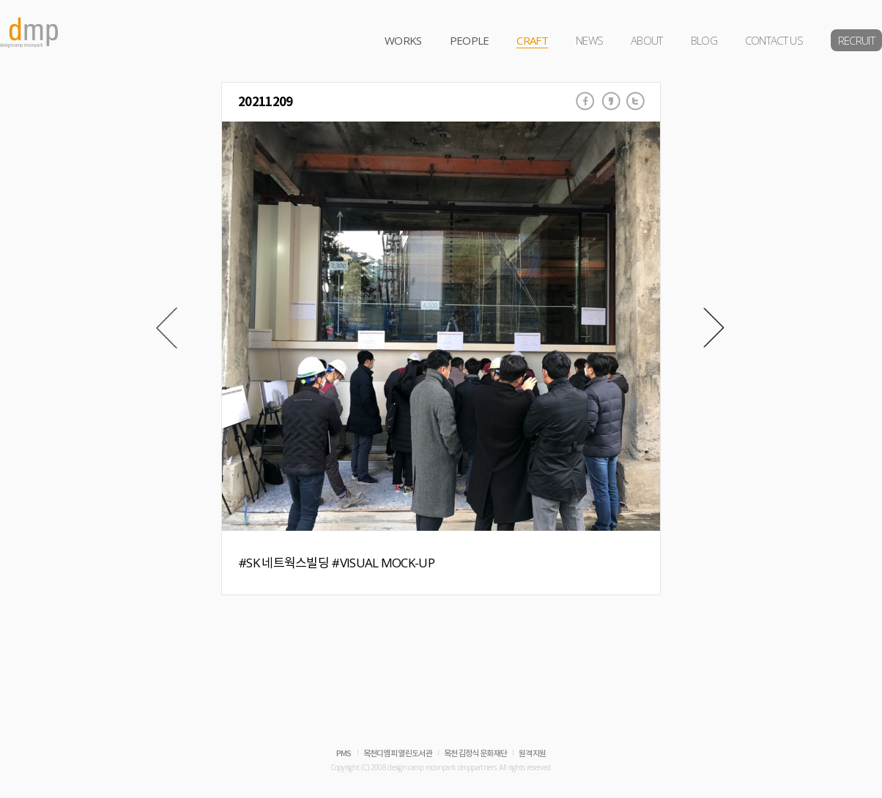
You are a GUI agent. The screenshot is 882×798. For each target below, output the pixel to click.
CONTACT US (774, 40)
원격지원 (532, 753)
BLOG (704, 40)
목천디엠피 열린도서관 (397, 753)
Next (713, 327)
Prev (166, 327)
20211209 (265, 102)
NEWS (589, 40)
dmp (29, 33)
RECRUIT (856, 40)
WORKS (403, 40)
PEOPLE (469, 40)
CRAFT (532, 40)
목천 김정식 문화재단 (475, 753)
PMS (344, 753)
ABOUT (647, 40)
